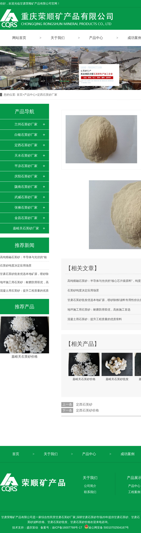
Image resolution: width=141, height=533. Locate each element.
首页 (20, 94)
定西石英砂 (84, 404)
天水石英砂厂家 (26, 155)
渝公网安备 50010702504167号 (106, 527)
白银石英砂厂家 (26, 134)
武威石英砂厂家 (26, 197)
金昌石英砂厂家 (26, 218)
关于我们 (58, 38)
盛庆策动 (32, 527)
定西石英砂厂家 (47, 94)
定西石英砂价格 (87, 410)
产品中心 (96, 38)
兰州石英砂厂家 (26, 124)
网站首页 (19, 38)
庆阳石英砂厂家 (26, 176)
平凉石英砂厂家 (26, 166)
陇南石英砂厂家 (26, 186)
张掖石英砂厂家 (26, 207)
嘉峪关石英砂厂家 (26, 228)
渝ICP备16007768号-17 (67, 527)
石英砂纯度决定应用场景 (15, 265)
